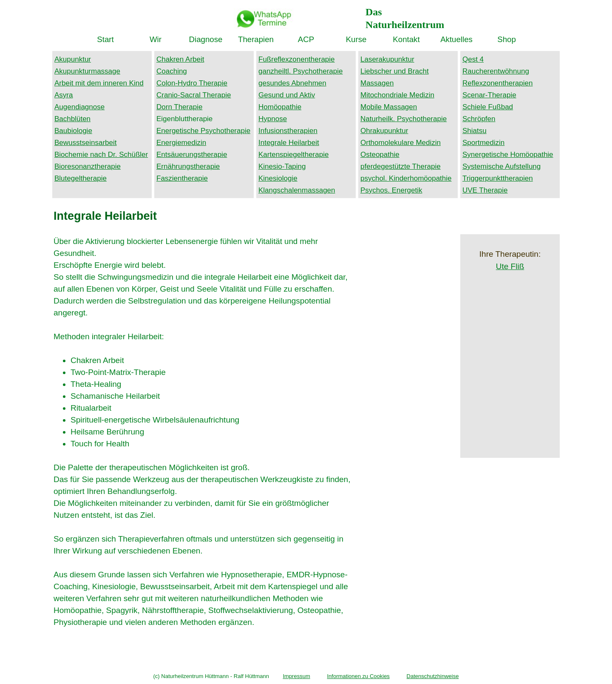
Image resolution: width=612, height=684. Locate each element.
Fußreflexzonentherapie (296, 59)
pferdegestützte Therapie (400, 166)
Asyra (63, 95)
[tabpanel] (419, 17)
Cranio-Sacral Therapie (193, 95)
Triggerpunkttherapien (497, 178)
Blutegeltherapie (80, 178)
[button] (263, 13)
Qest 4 (473, 59)
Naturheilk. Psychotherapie (403, 119)
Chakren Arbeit (180, 59)
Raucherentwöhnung (495, 71)
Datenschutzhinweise (433, 676)
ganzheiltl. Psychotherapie (300, 71)
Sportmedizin (483, 143)
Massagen (377, 83)
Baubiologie (73, 131)
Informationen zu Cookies (358, 676)
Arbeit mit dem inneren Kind (99, 83)
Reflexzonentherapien (497, 83)
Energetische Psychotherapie (203, 131)
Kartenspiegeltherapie (293, 154)
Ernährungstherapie (188, 166)
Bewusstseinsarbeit (85, 143)
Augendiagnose (79, 107)
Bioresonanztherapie (87, 166)
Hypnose (272, 119)
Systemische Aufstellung (501, 166)
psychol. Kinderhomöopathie (406, 178)
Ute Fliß (510, 266)
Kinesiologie (278, 178)
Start (105, 39)
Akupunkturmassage (87, 71)
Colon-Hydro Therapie (191, 83)
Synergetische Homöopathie (507, 154)
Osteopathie (380, 154)
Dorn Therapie (179, 107)
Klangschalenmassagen (296, 190)
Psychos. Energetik (391, 190)
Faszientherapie (182, 178)
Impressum (296, 676)
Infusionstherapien (287, 131)
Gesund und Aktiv (286, 95)
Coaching (171, 71)
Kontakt (406, 39)
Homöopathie (279, 107)
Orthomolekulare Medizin (400, 143)
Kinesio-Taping (282, 166)
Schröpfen (479, 119)
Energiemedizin (181, 143)
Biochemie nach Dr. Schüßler (101, 154)
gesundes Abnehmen (292, 83)
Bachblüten (72, 119)
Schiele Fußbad (487, 107)
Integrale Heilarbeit (288, 143)
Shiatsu (474, 131)
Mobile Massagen (388, 107)
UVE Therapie (484, 190)
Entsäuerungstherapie (191, 154)
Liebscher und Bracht (394, 71)
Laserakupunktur (387, 59)
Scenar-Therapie (489, 95)
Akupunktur (72, 59)
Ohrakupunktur (384, 131)
